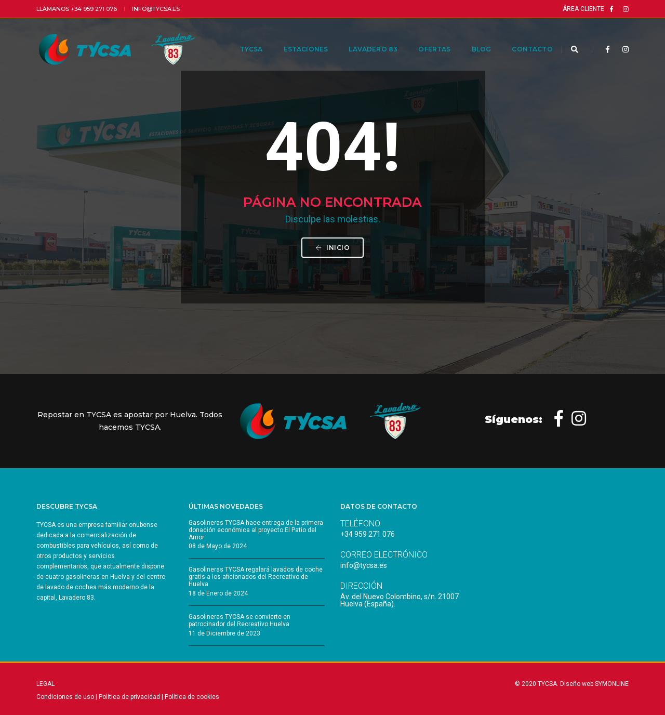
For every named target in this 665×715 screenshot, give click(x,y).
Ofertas (423, 37)
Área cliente (583, 8)
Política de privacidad (129, 696)
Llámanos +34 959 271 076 (76, 8)
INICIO (332, 247)
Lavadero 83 (362, 37)
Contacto (521, 37)
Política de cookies (192, 696)
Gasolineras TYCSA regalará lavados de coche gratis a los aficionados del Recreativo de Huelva (256, 577)
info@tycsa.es (156, 8)
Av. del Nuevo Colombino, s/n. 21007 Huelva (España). (399, 600)
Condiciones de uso (65, 696)
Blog (470, 37)
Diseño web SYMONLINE (594, 683)
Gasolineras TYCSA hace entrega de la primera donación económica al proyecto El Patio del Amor (256, 530)
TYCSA (240, 37)
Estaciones (294, 37)
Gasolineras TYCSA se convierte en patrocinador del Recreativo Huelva (239, 620)
